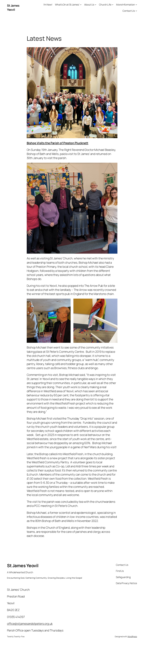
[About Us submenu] (95, 4)
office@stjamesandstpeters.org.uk (30, 624)
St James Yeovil (13, 8)
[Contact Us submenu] (136, 10)
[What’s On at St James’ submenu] (80, 4)
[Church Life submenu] (112, 4)
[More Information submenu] (136, 4)
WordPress (132, 636)
